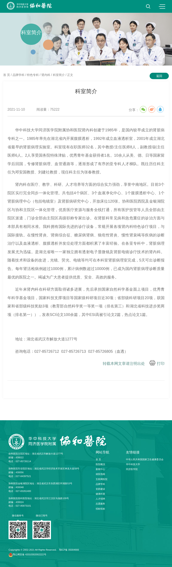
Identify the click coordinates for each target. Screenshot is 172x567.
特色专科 (33, 75)
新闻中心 (100, 469)
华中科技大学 (133, 464)
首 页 (6, 75)
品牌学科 (19, 75)
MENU (162, 6)
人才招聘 (100, 498)
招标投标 (100, 508)
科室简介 (59, 75)
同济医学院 (132, 469)
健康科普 (100, 494)
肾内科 (45, 75)
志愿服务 (100, 503)
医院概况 (100, 464)
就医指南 (100, 474)
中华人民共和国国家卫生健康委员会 (144, 459)
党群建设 (100, 489)
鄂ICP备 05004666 (69, 549)
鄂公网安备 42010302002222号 (29, 554)
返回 (159, 76)
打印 (161, 365)
